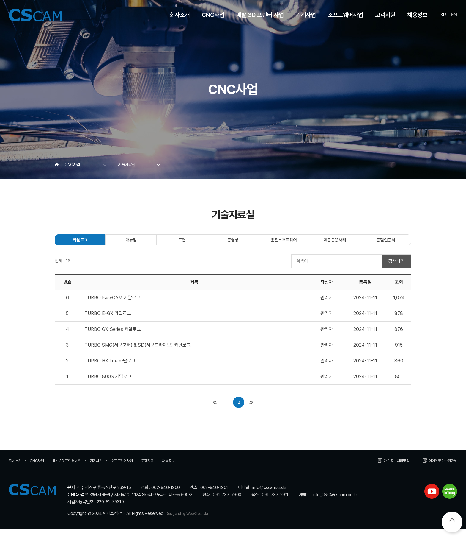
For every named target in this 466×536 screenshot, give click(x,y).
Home (57, 165)
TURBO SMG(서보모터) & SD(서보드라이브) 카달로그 (137, 352)
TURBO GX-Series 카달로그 (112, 336)
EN (454, 15)
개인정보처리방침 (389, 467)
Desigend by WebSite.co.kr (192, 520)
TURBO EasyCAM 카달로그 (112, 305)
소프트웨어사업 (345, 14)
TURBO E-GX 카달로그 (107, 320)
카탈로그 (80, 243)
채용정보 (417, 14)
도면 (182, 243)
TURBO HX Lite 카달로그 (110, 368)
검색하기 (396, 268)
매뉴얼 (131, 243)
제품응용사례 (335, 243)
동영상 (233, 243)
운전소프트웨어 (284, 243)
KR (443, 15)
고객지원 (385, 14)
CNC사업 (213, 14)
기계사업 (306, 14)
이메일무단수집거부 (440, 467)
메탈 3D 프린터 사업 (260, 14)
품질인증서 (385, 243)
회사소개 (180, 14)
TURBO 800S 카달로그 (108, 384)
